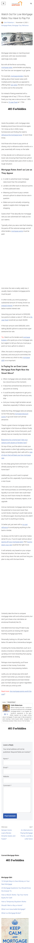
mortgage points (17, 231)
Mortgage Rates (6, 25)
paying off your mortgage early (12, 542)
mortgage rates (6, 67)
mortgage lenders (17, 76)
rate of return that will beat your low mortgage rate (16, 455)
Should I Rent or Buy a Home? (11, 905)
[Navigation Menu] (3, 3)
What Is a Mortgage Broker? (11, 913)
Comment (7, 785)
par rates (14, 85)
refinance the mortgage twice (11, 135)
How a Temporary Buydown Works (13, 902)
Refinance (25, 25)
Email (5, 767)
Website (6, 776)
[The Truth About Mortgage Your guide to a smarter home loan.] (17, 3)
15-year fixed (12, 102)
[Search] (31, 3)
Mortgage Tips (16, 25)
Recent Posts (11, 702)
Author (4, 702)
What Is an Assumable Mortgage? (13, 909)
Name (6, 759)
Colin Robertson (9, 22)
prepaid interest (6, 306)
